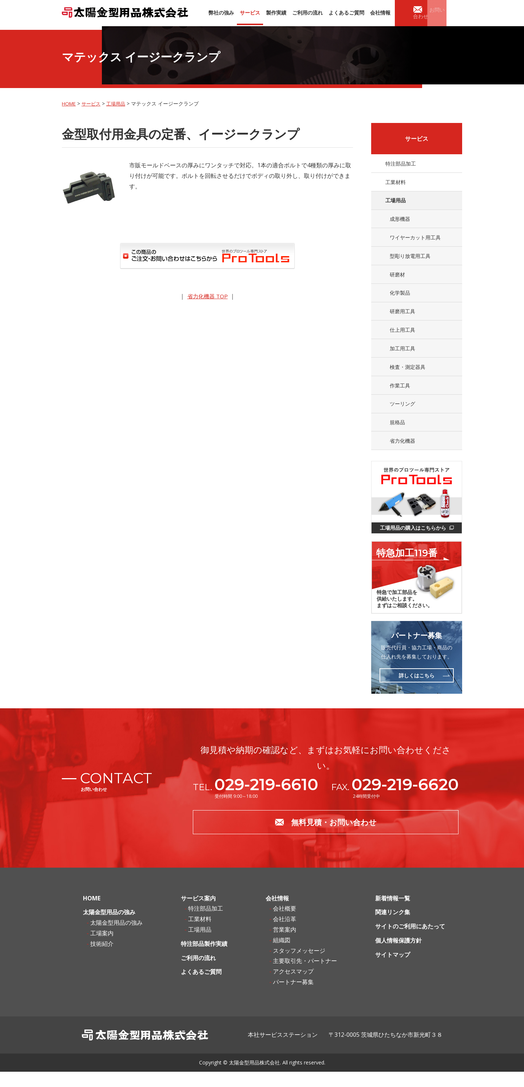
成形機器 (400, 220)
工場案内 (102, 949)
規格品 (397, 433)
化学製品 (400, 297)
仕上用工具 (403, 336)
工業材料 (395, 181)
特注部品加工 (400, 162)
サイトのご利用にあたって (410, 942)
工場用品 (119, 102)
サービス (93, 102)
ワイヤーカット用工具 (415, 239)
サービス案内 (198, 913)
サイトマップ (392, 970)
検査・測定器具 (408, 375)
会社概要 (284, 924)
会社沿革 (284, 935)
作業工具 (400, 394)
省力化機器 (403, 452)
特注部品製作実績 (204, 959)
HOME (69, 102)
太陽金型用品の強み (109, 928)
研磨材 (397, 278)
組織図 (281, 955)
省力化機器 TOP (207, 295)
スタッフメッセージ (299, 966)
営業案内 (284, 945)
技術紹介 (102, 959)
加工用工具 (403, 356)
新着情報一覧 (392, 913)
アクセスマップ (293, 987)
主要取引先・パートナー (305, 976)
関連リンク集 (392, 928)
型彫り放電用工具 (410, 259)
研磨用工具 (403, 317)
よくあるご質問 (201, 987)
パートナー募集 (293, 998)
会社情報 (277, 913)
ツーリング (403, 414)
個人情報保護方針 (398, 956)
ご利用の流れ (198, 973)
